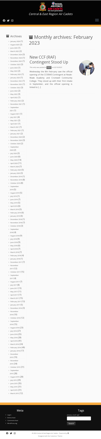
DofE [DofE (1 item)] (74, 415)
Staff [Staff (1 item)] (77, 415)
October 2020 (15, 144)
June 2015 (14, 383)
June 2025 (14, 48)
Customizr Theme (56, 436)
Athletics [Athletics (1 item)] (69, 415)
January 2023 (15, 78)
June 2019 (14, 199)
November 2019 (16, 180)
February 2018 (15, 255)
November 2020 (16, 140)
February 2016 (15, 347)
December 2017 (16, 262)
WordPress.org (12, 423)
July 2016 (13, 331)
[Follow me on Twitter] (9, 20)
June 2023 (14, 68)
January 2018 (15, 259)
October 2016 (15, 318)
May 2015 (13, 387)
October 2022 (15, 87)
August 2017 (14, 282)
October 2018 (15, 226)
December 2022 (16, 81)
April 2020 (14, 163)
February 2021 (15, 130)
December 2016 (16, 308)
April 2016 (14, 341)
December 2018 (16, 219)
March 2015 (14, 393)
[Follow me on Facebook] (5, 20)
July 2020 (13, 153)
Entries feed (11, 418)
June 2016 (14, 334)
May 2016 (13, 337)
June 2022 (14, 91)
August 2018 (14, 236)
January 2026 (15, 41)
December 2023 (16, 61)
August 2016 (14, 328)
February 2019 (15, 213)
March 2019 (14, 209)
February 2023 (15, 74)
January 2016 (15, 351)
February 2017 (15, 301)
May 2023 (13, 71)
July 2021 (13, 117)
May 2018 (13, 246)
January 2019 (15, 216)
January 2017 (15, 305)
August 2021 (14, 114)
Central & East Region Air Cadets (47, 433)
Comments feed (12, 420)
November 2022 (16, 84)
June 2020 (14, 157)
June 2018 (14, 242)
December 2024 (16, 54)
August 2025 (14, 45)
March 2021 (14, 127)
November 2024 (16, 58)
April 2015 (14, 390)
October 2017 (15, 272)
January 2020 (15, 173)
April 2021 (14, 124)
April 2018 (14, 249)
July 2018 (13, 239)
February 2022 (15, 101)
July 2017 (13, 285)
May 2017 (13, 292)
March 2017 (14, 298)
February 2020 (15, 170)
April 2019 (14, 206)
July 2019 (13, 196)
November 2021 (16, 104)
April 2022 (14, 97)
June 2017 (14, 288)
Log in (9, 415)
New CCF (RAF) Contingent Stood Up (49, 59)
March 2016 (14, 344)
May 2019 (13, 203)
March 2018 (14, 252)
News (49, 67)
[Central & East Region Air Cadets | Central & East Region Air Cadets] (50, 6)
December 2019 (16, 176)
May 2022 (13, 94)
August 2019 (14, 193)
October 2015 (15, 367)
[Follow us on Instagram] (13, 20)
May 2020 (13, 160)
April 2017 (14, 295)
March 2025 (14, 51)
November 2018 (16, 223)
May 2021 (13, 120)
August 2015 (14, 377)
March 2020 (14, 166)
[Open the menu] (97, 20)
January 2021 (15, 134)
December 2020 (16, 137)
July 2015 (13, 380)
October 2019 (15, 183)
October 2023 (15, 64)
